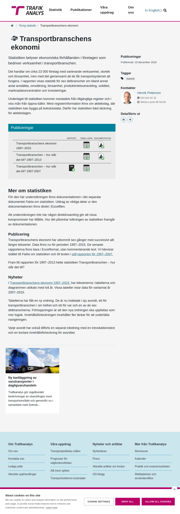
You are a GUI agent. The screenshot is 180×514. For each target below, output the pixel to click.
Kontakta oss (16, 458)
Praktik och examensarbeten (152, 466)
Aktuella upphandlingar (22, 474)
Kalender (140, 458)
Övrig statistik (27, 25)
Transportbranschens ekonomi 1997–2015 (40, 283)
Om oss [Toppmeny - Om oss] (131, 9)
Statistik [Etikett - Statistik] (130, 78)
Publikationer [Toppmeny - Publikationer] (81, 10)
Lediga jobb (15, 466)
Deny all (128, 501)
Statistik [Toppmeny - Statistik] (55, 10)
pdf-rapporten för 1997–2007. (92, 254)
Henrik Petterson (149, 93)
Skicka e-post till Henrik (151, 102)
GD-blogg (98, 474)
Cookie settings (99, 501)
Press (96, 458)
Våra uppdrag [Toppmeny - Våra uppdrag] (107, 9)
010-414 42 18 (146, 97)
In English (152, 10)
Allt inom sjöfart (59, 470)
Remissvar (141, 451)
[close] (174, 489)
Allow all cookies (158, 501)
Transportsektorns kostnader (68, 478)
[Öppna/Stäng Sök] (165, 10)
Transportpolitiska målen (65, 451)
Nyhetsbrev (100, 451)
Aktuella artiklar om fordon (109, 466)
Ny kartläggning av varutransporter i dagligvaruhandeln (22, 381)
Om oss (13, 451)
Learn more (51, 507)
